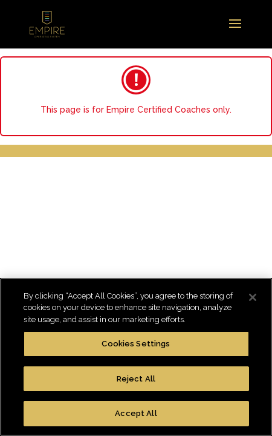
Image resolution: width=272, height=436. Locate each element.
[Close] (252, 297)
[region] (136, 357)
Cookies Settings (136, 343)
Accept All (136, 413)
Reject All (136, 378)
